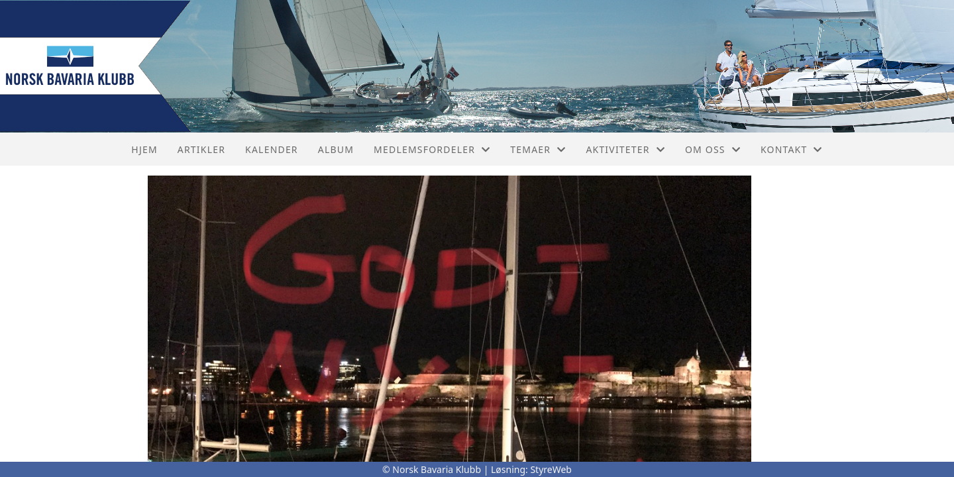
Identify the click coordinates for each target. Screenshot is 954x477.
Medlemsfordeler (432, 149)
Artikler (201, 149)
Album (336, 149)
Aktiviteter (625, 149)
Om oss (713, 149)
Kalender (271, 149)
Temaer (538, 149)
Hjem (144, 149)
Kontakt (792, 149)
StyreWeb (551, 469)
